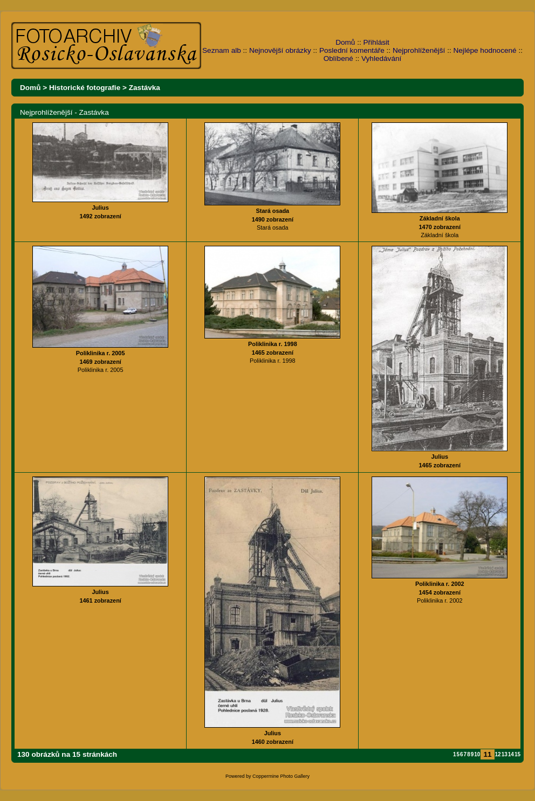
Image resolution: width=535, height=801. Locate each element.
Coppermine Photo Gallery (281, 776)
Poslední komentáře (352, 50)
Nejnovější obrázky (280, 50)
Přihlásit (376, 42)
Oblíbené (338, 58)
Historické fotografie (84, 88)
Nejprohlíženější (419, 50)
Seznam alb (221, 50)
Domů (345, 42)
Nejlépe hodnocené (484, 50)
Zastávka (144, 88)
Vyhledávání (381, 58)
